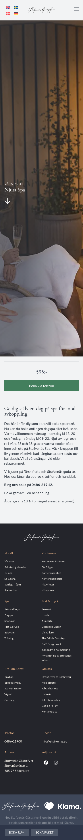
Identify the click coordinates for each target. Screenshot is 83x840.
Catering (9, 699)
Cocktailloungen (51, 626)
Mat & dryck (11, 626)
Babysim (9, 632)
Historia (46, 694)
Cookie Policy (50, 705)
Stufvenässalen (13, 688)
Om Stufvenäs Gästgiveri (56, 676)
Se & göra (9, 578)
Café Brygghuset (51, 643)
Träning (9, 638)
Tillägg (8, 572)
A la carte (47, 620)
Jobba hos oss (50, 688)
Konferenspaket (51, 572)
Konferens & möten (53, 561)
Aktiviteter (48, 584)
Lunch (45, 615)
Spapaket (9, 620)
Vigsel (8, 694)
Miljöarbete (49, 682)
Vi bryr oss (48, 590)
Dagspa (8, 615)
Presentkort (11, 590)
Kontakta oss (49, 711)
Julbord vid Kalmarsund (56, 649)
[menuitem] (8, 7)
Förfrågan (48, 567)
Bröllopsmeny (12, 682)
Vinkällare (48, 632)
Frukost (46, 609)
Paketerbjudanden (15, 567)
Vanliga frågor (12, 584)
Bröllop (9, 676)
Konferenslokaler (52, 578)
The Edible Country (53, 638)
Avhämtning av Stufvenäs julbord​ (57, 657)
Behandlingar (12, 609)
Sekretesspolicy (51, 699)
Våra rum (9, 561)
